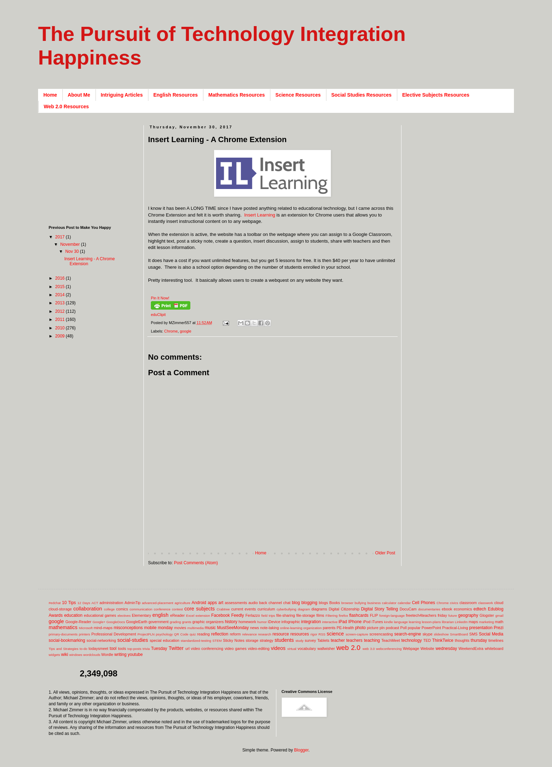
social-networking (101, 640)
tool (113, 648)
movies (180, 628)
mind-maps (103, 628)
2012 (60, 311)
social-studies (132, 640)
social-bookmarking (67, 640)
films (320, 615)
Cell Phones (423, 602)
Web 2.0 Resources (66, 106)
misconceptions (128, 627)
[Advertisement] (276, 539)
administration (111, 603)
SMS (473, 634)
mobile (150, 627)
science (335, 634)
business (374, 603)
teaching (372, 640)
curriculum (266, 609)
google (185, 331)
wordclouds (91, 655)
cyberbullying (286, 609)
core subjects (199, 608)
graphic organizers (208, 622)
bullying (360, 603)
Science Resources (297, 95)
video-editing (258, 648)
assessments (236, 603)
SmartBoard (459, 634)
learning (415, 622)
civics (454, 603)
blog (296, 602)
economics (463, 609)
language (400, 622)
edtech (479, 609)
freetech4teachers (421, 615)
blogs (323, 603)
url (187, 648)
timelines (496, 640)
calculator (389, 603)
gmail (499, 615)
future (452, 615)
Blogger (301, 750)
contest (177, 609)
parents (329, 628)
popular (414, 628)
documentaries (429, 609)
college (109, 609)
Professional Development (113, 634)
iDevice (274, 622)
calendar (404, 603)
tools (122, 648)
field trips (268, 615)
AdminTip (132, 603)
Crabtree (223, 609)
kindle (388, 622)
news (254, 628)
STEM (217, 641)
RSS (321, 634)
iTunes (377, 622)
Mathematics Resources (236, 95)
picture (372, 628)
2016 (60, 278)
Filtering (332, 615)
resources (299, 634)
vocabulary (307, 648)
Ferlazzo (252, 615)
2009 (60, 336)
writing (120, 654)
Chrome (171, 331)
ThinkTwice (442, 640)
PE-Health (345, 628)
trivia (146, 649)
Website (427, 648)
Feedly (237, 615)
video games (235, 648)
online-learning (291, 628)
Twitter (175, 648)
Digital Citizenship (344, 609)
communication (141, 609)
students (284, 640)
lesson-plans (431, 622)
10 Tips (69, 602)
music (210, 627)
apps (212, 602)
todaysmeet (98, 648)
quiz (193, 634)
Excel (190, 615)
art (221, 602)
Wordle (107, 654)
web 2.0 (348, 647)
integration (311, 621)
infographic (290, 622)
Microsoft (86, 628)
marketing (486, 622)
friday (442, 615)
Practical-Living (455, 628)
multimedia (195, 628)
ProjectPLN (146, 634)
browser (347, 603)
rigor (314, 634)
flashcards (359, 615)
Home (50, 95)
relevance (249, 634)
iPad (342, 621)
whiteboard (494, 648)
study (299, 641)
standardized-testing (196, 641)
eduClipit (158, 314)
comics (122, 609)
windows (75, 655)
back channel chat (274, 603)
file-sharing (285, 615)
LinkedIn (461, 622)
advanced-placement (157, 603)
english (160, 615)
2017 (60, 237)
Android (199, 602)
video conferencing (207, 648)
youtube (135, 654)
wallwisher (326, 648)
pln (382, 628)
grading (175, 622)
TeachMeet (390, 640)
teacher (338, 640)
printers (84, 634)
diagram (304, 609)
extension (203, 615)
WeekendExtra (471, 648)
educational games (100, 615)
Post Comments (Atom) (196, 562)
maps (473, 622)
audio (253, 603)
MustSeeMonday (233, 627)
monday (165, 627)
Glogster (487, 615)
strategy (266, 640)
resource (280, 634)
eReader (177, 615)
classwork (485, 603)
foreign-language (392, 615)
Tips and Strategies (63, 649)
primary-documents (63, 634)
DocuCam (408, 609)
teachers (354, 640)
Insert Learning (259, 215)
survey (310, 640)
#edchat (55, 603)
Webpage (411, 648)
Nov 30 (72, 251)
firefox (343, 615)
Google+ (98, 622)
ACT (94, 603)
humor (262, 622)
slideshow (441, 634)
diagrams (319, 609)
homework (247, 622)
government (158, 622)
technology (411, 640)
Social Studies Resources (361, 95)
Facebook (220, 615)
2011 (60, 319)
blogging (309, 602)
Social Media (491, 634)
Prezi (498, 627)
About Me (79, 95)
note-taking (269, 628)
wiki (64, 654)
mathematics (63, 627)
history (231, 621)
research (264, 634)
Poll (403, 628)
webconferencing (389, 649)
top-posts (134, 649)
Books (334, 603)
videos (278, 648)
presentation (480, 627)
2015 (60, 286)
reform (235, 634)
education (73, 615)
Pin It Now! (160, 298)
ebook (447, 609)
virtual (291, 649)
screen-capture (356, 634)
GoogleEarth (136, 622)
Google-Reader (78, 622)
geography (468, 615)
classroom (468, 603)
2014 (60, 294)
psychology (164, 634)
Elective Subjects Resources (436, 95)
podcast (392, 628)
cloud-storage (60, 609)
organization (312, 628)
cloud (498, 603)
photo (360, 627)
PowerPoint (431, 628)
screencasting (381, 634)
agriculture (182, 603)
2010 (60, 327)
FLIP (374, 615)
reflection (219, 634)
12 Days (84, 603)
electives (123, 615)
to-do (83, 649)
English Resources (175, 95)
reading (203, 634)
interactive (330, 622)
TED (427, 640)
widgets (54, 655)
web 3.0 (369, 649)
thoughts (462, 640)
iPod (367, 622)
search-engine (407, 634)
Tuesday (159, 648)
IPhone (355, 621)
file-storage (305, 615)
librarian (448, 622)
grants (186, 622)
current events (243, 609)
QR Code (181, 634)
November (70, 244)
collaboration (87, 608)
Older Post (385, 552)
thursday (479, 640)
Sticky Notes (234, 640)
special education (164, 640)
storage (252, 640)
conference (162, 609)
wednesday (446, 648)
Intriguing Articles (122, 95)
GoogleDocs (115, 622)
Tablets (323, 640)
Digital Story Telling (379, 609)
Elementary (141, 615)
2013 (60, 302)
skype (428, 634)
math (499, 622)
